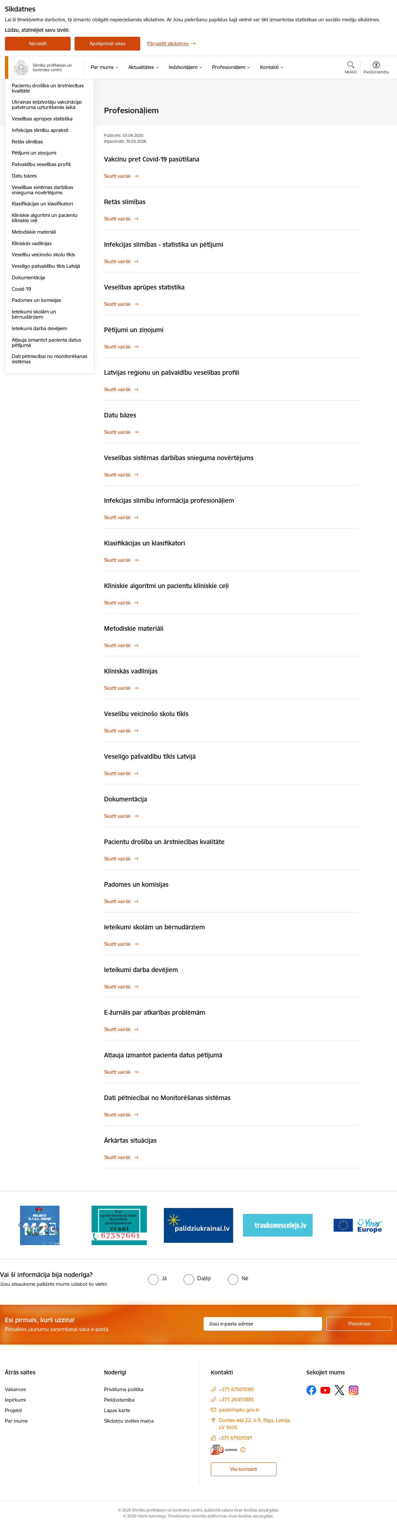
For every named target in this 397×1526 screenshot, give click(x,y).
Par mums (16, 1421)
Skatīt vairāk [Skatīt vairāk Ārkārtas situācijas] (117, 1157)
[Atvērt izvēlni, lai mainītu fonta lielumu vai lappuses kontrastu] (376, 68)
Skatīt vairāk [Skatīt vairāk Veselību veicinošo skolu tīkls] (117, 731)
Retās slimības (27, 212)
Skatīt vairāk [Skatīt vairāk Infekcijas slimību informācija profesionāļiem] (117, 517)
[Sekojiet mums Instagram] (354, 1390)
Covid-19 (21, 359)
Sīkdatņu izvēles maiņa (129, 1421)
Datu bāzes (24, 246)
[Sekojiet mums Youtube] (325, 1390)
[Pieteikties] (359, 1324)
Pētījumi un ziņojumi (34, 223)
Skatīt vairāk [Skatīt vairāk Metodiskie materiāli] (117, 645)
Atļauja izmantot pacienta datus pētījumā (46, 412)
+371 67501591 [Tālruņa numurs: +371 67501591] (235, 1438)
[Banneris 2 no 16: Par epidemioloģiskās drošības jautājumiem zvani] (119, 1225)
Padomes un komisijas (36, 370)
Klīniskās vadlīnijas (32, 313)
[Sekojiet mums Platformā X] (339, 1390)
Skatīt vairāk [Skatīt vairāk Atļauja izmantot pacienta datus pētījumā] (117, 1072)
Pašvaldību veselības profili (41, 234)
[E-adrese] (224, 1449)
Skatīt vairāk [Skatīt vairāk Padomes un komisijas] (117, 901)
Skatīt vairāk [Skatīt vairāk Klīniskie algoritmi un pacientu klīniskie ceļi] (117, 603)
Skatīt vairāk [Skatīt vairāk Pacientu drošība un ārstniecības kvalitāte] (117, 859)
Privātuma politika (123, 1389)
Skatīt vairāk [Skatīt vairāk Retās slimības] (117, 219)
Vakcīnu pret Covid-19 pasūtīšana (151, 159)
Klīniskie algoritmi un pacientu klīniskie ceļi (44, 288)
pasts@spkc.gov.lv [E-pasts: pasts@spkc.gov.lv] (239, 1410)
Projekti (13, 1410)
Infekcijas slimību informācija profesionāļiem (43, 141)
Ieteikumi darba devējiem (39, 398)
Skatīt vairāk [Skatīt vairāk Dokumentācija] (117, 816)
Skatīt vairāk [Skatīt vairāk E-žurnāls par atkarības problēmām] (117, 1029)
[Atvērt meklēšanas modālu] (351, 68)
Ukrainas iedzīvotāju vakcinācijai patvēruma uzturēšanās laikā (46, 174)
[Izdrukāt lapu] (376, 108)
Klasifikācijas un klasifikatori (42, 274)
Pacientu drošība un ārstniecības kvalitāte (48, 158)
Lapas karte (117, 1410)
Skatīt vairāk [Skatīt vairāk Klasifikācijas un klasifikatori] (117, 560)
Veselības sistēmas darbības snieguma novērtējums (42, 260)
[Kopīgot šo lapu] (376, 124)
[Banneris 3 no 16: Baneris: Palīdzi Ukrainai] (198, 1225)
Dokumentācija (28, 348)
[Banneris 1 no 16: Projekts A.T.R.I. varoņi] (39, 1225)
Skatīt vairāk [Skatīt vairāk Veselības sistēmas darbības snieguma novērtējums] (117, 475)
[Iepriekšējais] (20, 1225)
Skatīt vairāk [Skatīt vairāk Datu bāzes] (117, 432)
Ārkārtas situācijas (32, 111)
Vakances (15, 1389)
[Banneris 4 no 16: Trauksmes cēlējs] (278, 1225)
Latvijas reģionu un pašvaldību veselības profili (171, 372)
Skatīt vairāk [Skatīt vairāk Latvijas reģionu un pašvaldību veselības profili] (117, 389)
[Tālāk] (377, 1225)
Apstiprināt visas (107, 43)
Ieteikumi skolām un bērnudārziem (34, 384)
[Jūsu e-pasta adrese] (263, 1324)
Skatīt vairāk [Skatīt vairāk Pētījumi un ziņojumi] (117, 347)
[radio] (157, 1278)
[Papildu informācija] (242, 1449)
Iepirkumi (15, 1400)
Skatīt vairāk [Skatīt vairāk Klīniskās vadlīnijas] (117, 688)
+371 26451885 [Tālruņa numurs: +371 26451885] (236, 1399)
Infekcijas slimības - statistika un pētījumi (47, 125)
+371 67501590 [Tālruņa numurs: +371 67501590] (236, 1389)
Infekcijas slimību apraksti (40, 200)
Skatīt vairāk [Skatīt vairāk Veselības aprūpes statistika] (117, 304)
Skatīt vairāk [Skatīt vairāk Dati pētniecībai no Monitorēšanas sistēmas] (117, 1115)
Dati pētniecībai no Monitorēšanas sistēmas (167, 1098)
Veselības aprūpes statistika (42, 189)
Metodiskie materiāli (34, 302)
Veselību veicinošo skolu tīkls (43, 325)
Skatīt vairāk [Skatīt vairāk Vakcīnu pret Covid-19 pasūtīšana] (117, 176)
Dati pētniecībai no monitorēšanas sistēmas (49, 429)
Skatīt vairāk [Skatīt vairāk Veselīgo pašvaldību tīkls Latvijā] (117, 773)
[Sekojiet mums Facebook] (311, 1390)
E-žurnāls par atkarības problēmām (154, 1012)
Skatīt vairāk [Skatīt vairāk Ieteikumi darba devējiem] (117, 987)
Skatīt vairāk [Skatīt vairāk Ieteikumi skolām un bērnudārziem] (117, 944)
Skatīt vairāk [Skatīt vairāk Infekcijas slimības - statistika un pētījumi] (117, 261)
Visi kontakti (243, 1469)
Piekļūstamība (119, 1400)
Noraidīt (38, 43)
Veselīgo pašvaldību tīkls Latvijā (46, 336)
